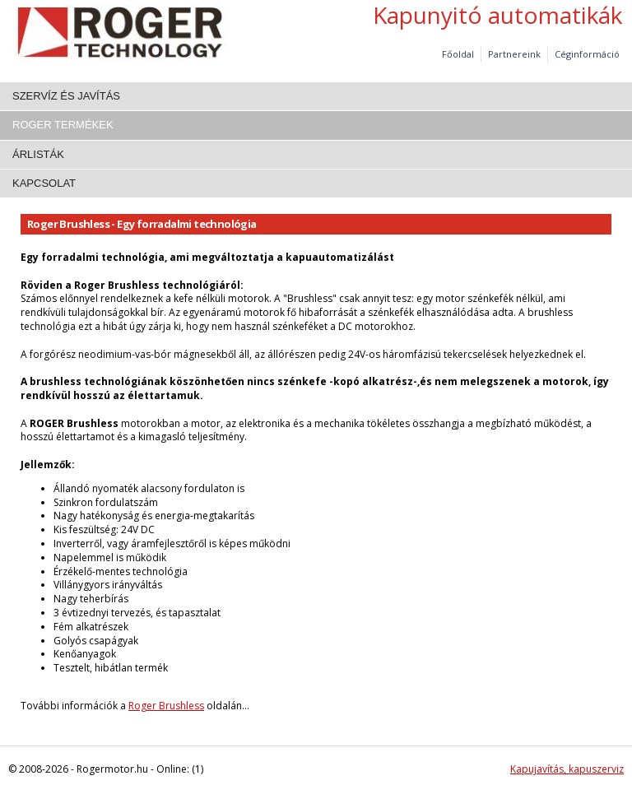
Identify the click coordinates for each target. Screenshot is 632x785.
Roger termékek (63, 124)
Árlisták (38, 154)
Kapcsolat (44, 183)
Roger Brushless (166, 706)
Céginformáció (587, 54)
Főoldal (458, 54)
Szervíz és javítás (66, 96)
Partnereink (514, 54)
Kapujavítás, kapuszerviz (567, 769)
